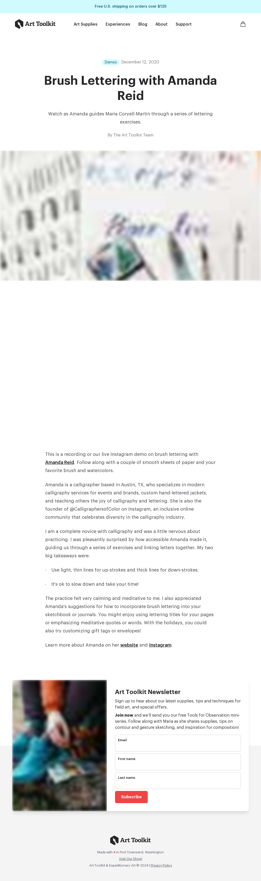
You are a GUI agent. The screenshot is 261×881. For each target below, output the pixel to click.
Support (184, 24)
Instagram (160, 645)
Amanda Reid (59, 462)
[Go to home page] (35, 24)
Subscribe (131, 797)
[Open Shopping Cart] (243, 24)
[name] (178, 766)
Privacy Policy (161, 865)
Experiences (118, 24)
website (129, 645)
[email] (178, 747)
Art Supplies (85, 24)
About (161, 24)
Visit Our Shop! (130, 858)
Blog (142, 24)
